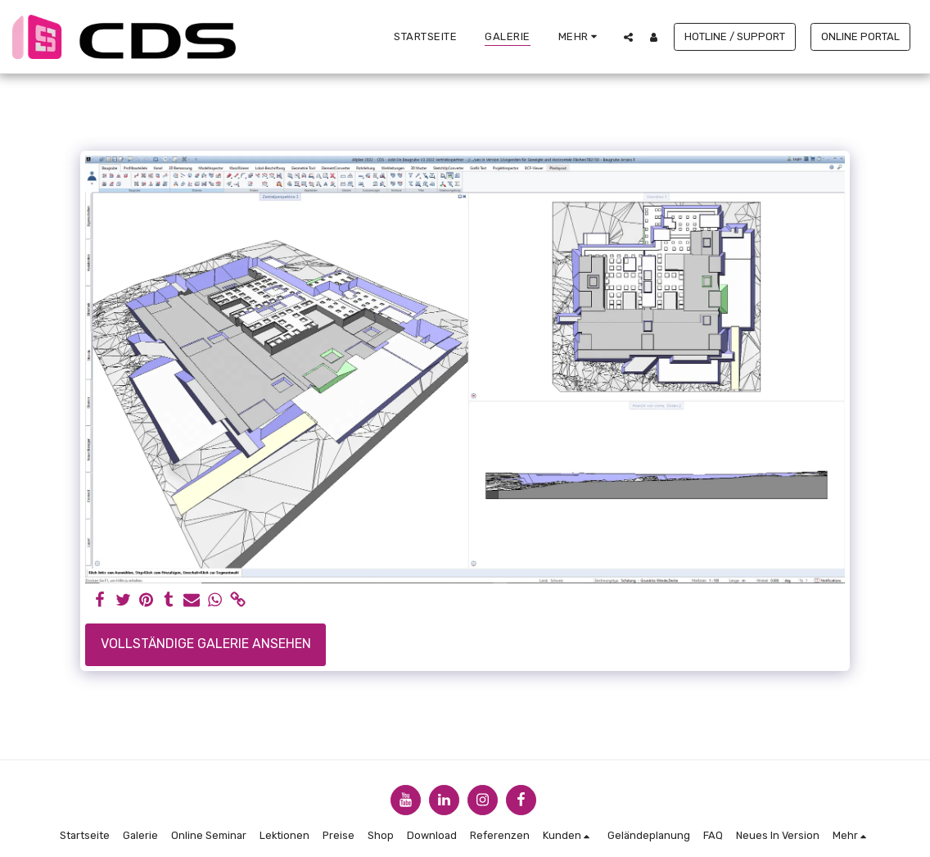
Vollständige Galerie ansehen (206, 643)
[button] (628, 37)
